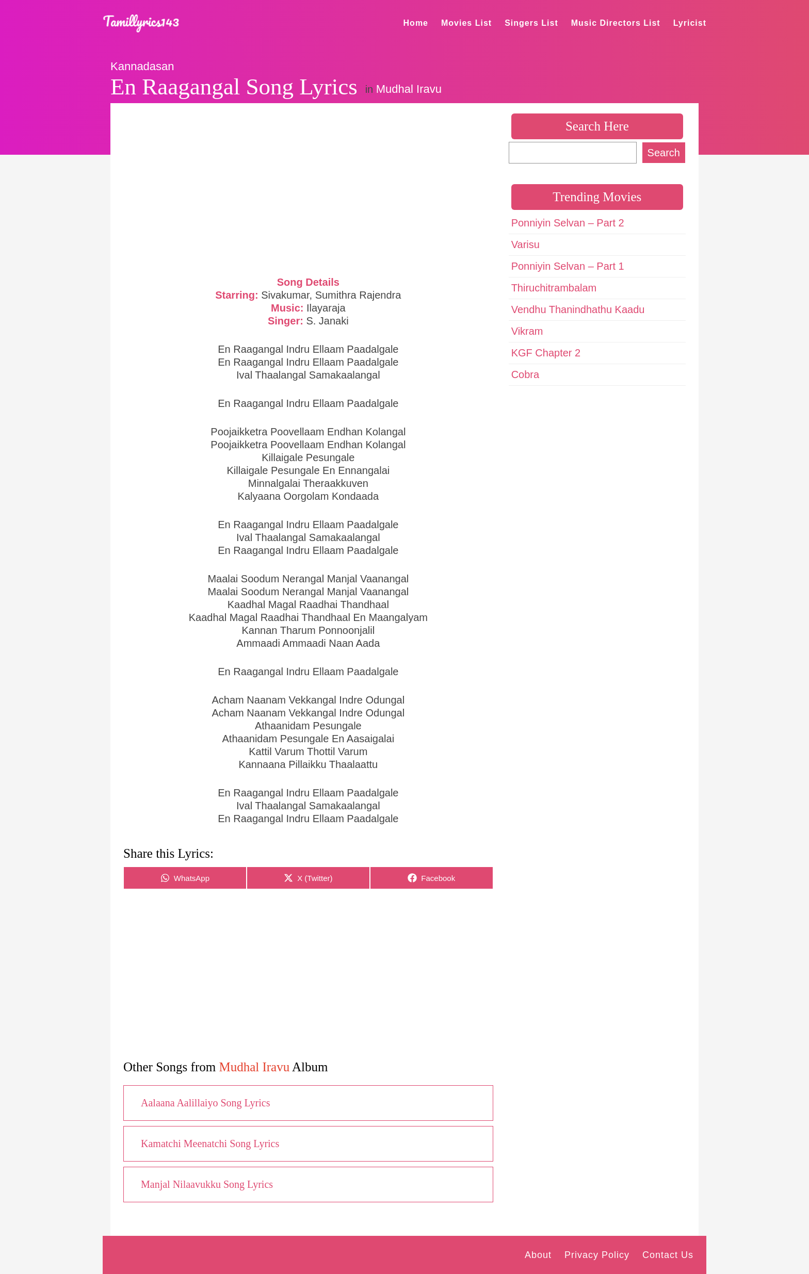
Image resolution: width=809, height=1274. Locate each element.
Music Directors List (615, 23)
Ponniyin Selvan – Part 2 (567, 222)
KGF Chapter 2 (546, 352)
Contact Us (667, 1255)
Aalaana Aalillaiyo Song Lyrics (205, 1102)
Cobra (525, 374)
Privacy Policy (596, 1255)
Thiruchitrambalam (554, 287)
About (538, 1255)
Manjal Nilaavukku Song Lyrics (207, 1184)
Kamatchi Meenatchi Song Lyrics (210, 1143)
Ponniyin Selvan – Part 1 (567, 266)
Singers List (531, 23)
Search (664, 152)
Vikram (527, 331)
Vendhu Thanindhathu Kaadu (578, 309)
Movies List (466, 23)
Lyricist (689, 23)
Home (415, 23)
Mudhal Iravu (409, 89)
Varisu (525, 244)
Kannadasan (142, 66)
